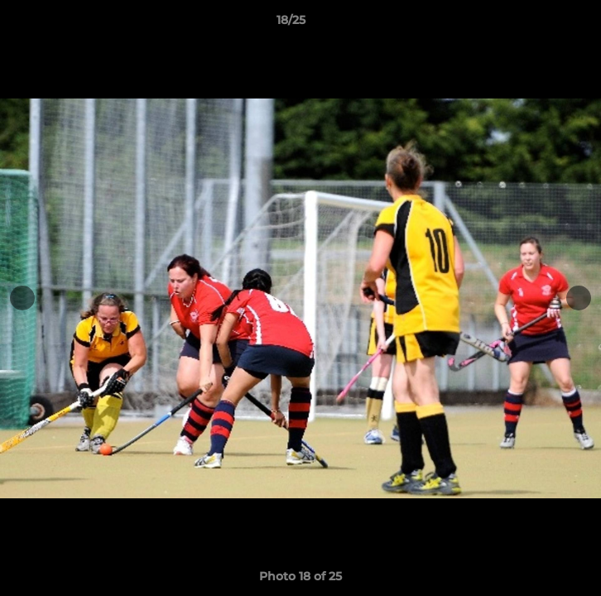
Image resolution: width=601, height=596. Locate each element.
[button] (541, 24)
